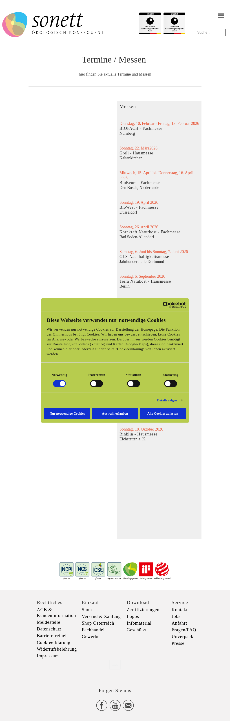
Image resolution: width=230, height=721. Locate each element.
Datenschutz (49, 628)
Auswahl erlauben (115, 413)
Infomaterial (139, 623)
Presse (178, 643)
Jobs (176, 616)
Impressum (48, 655)
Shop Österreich (98, 623)
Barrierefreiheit (52, 635)
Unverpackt (183, 636)
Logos (133, 616)
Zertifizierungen (143, 609)
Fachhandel (93, 629)
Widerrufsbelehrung (57, 649)
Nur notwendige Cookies (67, 413)
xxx (115, 664)
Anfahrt (179, 623)
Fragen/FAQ (184, 629)
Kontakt (180, 609)
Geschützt (137, 629)
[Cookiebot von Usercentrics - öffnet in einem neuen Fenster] (166, 304)
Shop (87, 609)
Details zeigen (167, 400)
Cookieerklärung (53, 642)
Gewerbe (91, 636)
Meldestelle (48, 622)
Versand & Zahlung (101, 616)
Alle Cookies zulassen (162, 413)
